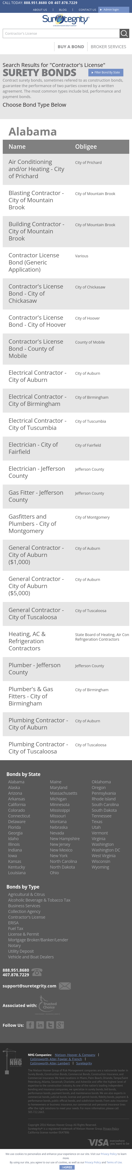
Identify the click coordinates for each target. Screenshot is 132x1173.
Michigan (58, 799)
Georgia (15, 833)
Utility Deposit (21, 951)
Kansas (14, 861)
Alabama (16, 782)
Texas (97, 821)
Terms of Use (114, 1162)
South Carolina (105, 804)
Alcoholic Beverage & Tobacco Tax (39, 900)
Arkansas (16, 799)
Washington (103, 844)
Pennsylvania (104, 793)
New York (58, 855)
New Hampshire (65, 838)
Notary (14, 945)
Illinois (14, 844)
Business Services (24, 906)
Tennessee (101, 816)
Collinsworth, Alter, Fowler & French (56, 1059)
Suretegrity (84, 1063)
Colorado (16, 810)
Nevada (57, 833)
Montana (58, 821)
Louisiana (17, 872)
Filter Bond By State (107, 72)
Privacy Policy (111, 1128)
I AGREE (67, 1167)
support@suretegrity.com (30, 986)
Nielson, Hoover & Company (75, 1055)
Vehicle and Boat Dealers (31, 957)
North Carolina (63, 861)
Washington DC (106, 850)
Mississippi (60, 810)
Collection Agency (24, 911)
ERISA (13, 923)
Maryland (58, 787)
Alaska (14, 787)
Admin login (111, 9)
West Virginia (104, 855)
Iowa (12, 855)
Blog (63, 10)
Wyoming (100, 867)
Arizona (15, 793)
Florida (14, 827)
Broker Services (108, 46)
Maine (55, 782)
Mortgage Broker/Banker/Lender (38, 940)
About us (40, 10)
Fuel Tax (15, 928)
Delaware (17, 821)
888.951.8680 (35, 2)
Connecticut (19, 816)
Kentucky (16, 867)
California (17, 804)
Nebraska (59, 827)
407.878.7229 (65, 2)
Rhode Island (104, 799)
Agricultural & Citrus (26, 894)
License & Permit (23, 934)
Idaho (13, 838)
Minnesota (60, 804)
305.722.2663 (36, 1112)
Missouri (58, 816)
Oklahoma (101, 782)
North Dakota (62, 867)
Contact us (87, 10)
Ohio (54, 872)
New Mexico (61, 850)
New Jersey (60, 844)
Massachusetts (63, 793)
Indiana (15, 850)
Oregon (99, 787)
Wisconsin (101, 861)
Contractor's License (26, 917)
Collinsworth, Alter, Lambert (50, 1063)
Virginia (98, 838)
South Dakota (104, 810)
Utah (96, 827)
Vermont (100, 833)
